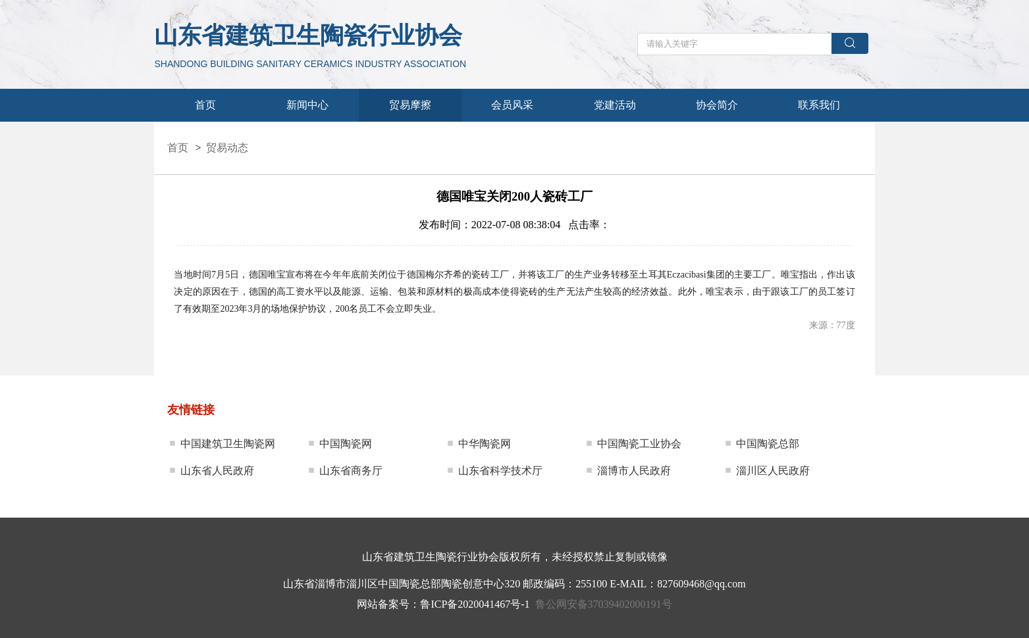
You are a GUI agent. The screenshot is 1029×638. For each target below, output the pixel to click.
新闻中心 (307, 104)
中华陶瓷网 (484, 443)
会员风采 (512, 104)
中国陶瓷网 (345, 443)
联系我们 (819, 104)
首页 (205, 104)
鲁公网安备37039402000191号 (603, 604)
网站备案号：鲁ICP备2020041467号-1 (443, 604)
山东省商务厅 (351, 470)
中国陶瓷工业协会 (639, 443)
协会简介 (717, 104)
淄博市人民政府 (634, 470)
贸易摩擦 (410, 104)
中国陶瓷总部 (767, 443)
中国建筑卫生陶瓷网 (227, 443)
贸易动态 (227, 147)
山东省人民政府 (217, 470)
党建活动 (615, 104)
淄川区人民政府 (773, 470)
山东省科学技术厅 (500, 470)
